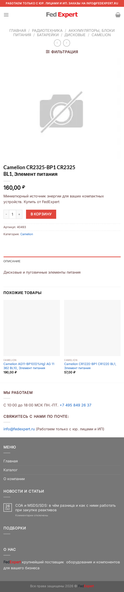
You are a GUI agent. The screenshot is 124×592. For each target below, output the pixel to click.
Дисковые (75, 35)
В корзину (41, 214)
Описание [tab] (12, 261)
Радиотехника (47, 30)
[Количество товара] (12, 214)
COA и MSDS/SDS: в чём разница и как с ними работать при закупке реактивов (65, 507)
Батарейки (48, 35)
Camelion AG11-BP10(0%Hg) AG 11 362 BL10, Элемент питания (28, 366)
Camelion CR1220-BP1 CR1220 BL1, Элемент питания (90, 366)
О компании (14, 478)
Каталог (10, 470)
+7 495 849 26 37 (75, 405)
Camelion (101, 35)
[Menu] (6, 14)
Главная (17, 30)
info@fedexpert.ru (102, 3)
